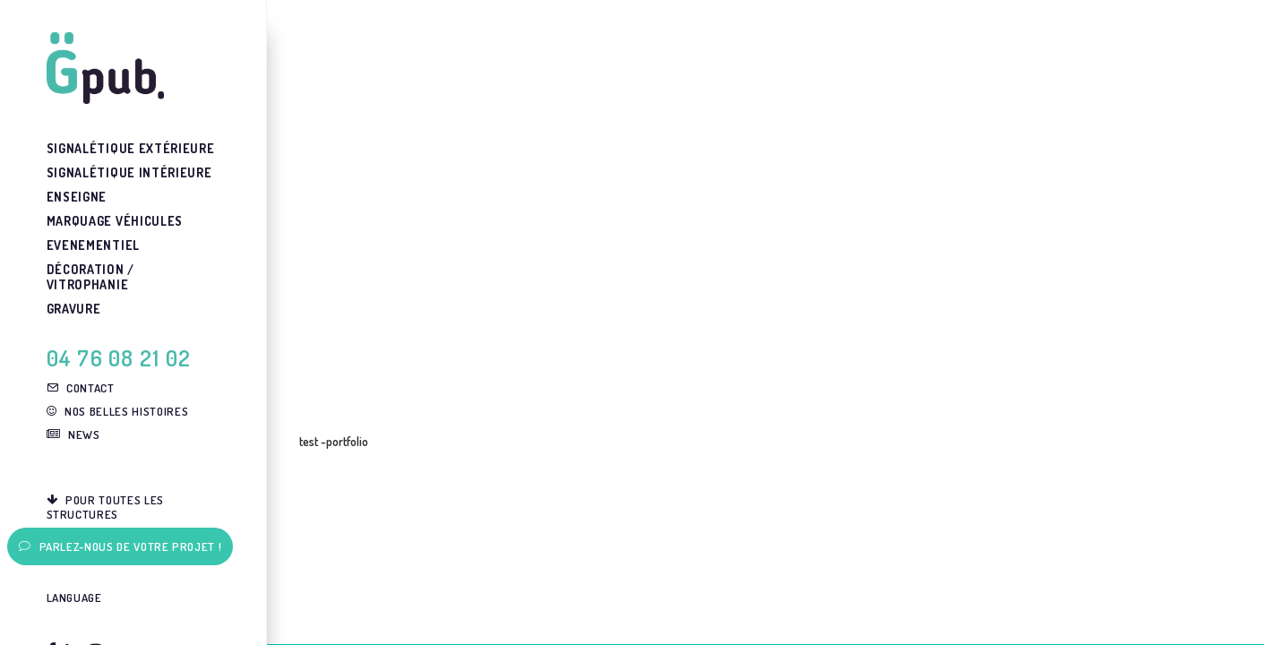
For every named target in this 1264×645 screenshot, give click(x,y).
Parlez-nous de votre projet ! (120, 546)
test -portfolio (333, 441)
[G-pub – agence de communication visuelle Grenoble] (132, 68)
